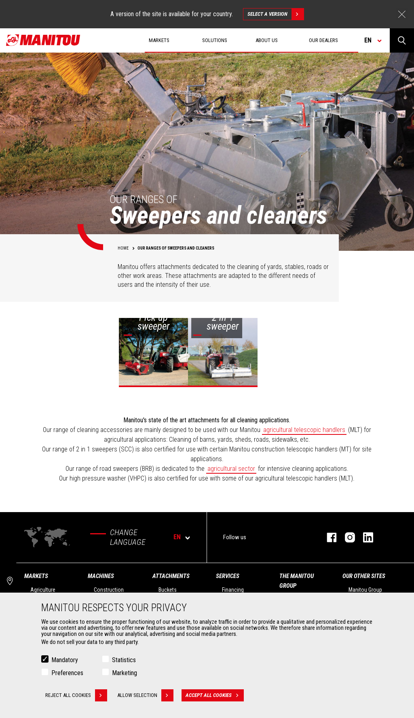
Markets (36, 576)
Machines (101, 576)
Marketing (124, 673)
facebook (328, 537)
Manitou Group (365, 590)
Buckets (167, 590)
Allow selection (145, 695)
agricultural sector (231, 468)
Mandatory (64, 660)
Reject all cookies (76, 695)
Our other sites (363, 576)
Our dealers (323, 40)
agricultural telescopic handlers (304, 430)
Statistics (124, 660)
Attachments (171, 576)
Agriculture (42, 590)
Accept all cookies (215, 695)
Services (227, 576)
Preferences (67, 673)
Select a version (275, 14)
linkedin (364, 537)
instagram (346, 537)
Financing (233, 590)
